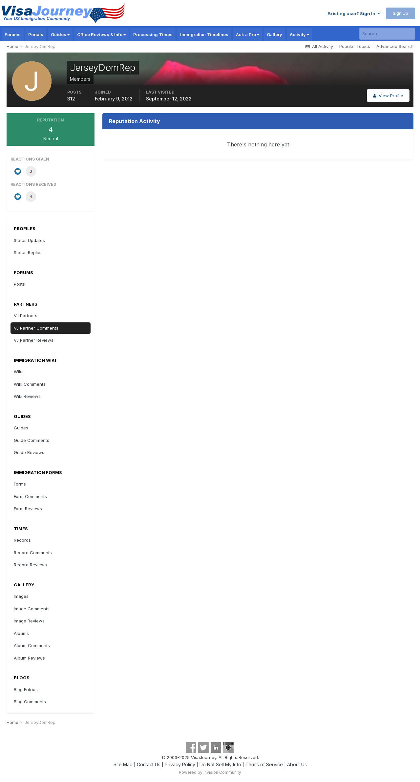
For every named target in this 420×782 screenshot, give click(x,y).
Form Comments (30, 496)
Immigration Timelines (204, 34)
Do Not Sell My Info (220, 764)
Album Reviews (29, 658)
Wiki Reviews (27, 396)
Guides (60, 34)
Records (22, 540)
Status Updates (29, 240)
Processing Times (153, 34)
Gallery (274, 34)
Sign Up (400, 13)
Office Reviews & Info (101, 34)
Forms (20, 484)
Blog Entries (26, 689)
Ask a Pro (247, 34)
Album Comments (32, 645)
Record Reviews (30, 564)
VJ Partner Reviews (33, 340)
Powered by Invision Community (210, 772)
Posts (19, 284)
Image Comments (32, 608)
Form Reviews (28, 508)
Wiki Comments (30, 384)
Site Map (123, 764)
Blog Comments (30, 701)
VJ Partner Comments (36, 328)
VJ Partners (25, 315)
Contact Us (148, 764)
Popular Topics (354, 46)
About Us (297, 764)
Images (21, 596)
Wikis (19, 371)
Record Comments (33, 552)
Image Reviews (29, 620)
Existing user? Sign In (353, 13)
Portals (35, 34)
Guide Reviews (29, 452)
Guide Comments (31, 440)
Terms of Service (264, 764)
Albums (21, 633)
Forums (13, 34)
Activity (299, 34)
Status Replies (28, 252)
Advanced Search (394, 46)
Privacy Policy (180, 764)
